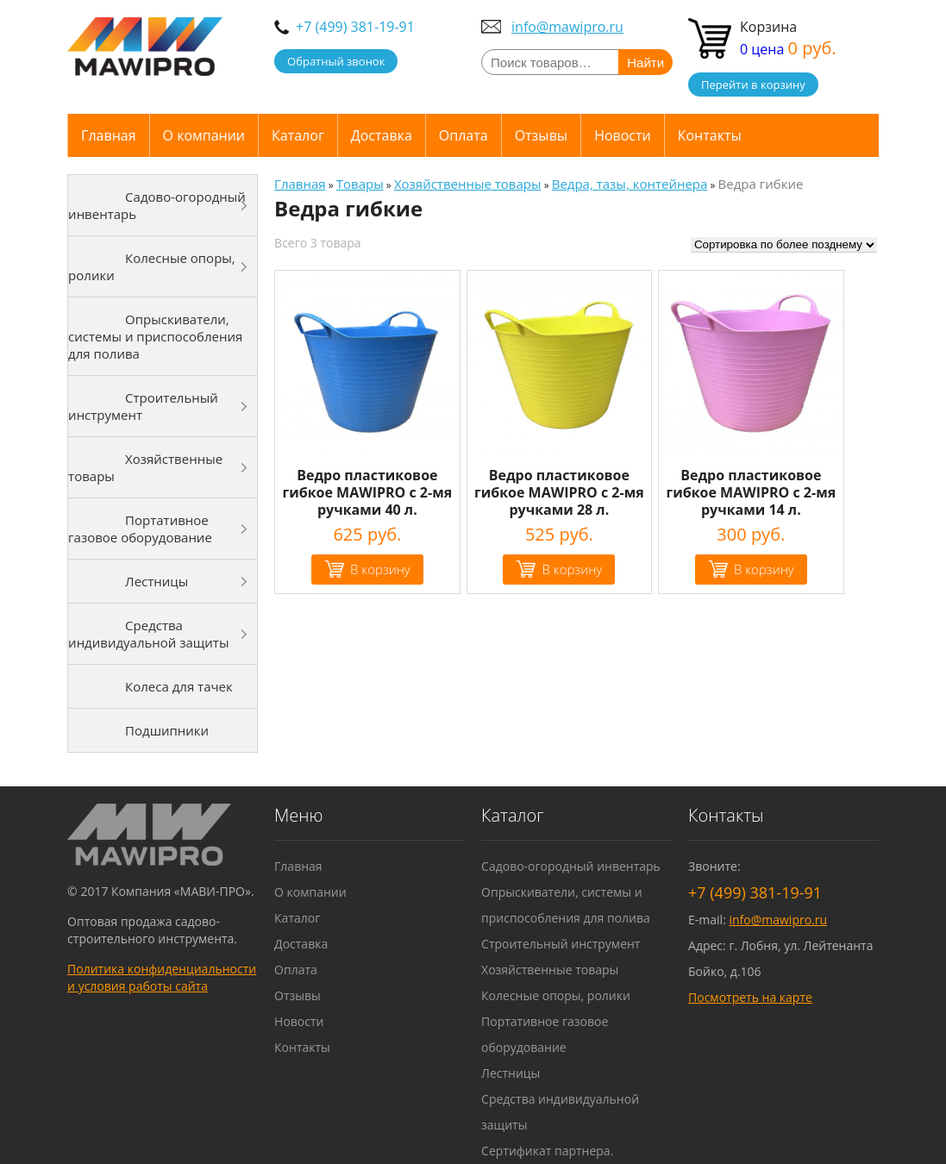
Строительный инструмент (143, 406)
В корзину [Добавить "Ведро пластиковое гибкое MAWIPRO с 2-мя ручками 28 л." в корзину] (572, 569)
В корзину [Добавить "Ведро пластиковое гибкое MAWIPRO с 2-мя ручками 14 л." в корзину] (764, 569)
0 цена (788, 49)
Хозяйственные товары (145, 467)
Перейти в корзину (753, 84)
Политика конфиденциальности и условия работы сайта (161, 977)
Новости (622, 135)
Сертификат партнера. (547, 1150)
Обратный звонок (336, 61)
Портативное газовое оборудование (140, 528)
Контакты (710, 135)
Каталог (298, 135)
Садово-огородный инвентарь (157, 205)
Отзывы (541, 135)
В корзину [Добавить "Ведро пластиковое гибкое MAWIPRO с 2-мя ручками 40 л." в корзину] (380, 569)
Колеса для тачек (179, 686)
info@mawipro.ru (567, 26)
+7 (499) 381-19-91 (355, 26)
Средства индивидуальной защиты (148, 633)
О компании (204, 135)
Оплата (463, 135)
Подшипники (167, 730)
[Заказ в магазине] (784, 245)
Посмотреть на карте (750, 997)
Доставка (381, 135)
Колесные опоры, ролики (151, 266)
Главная (108, 135)
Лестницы (156, 581)
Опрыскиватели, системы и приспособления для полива (155, 336)
